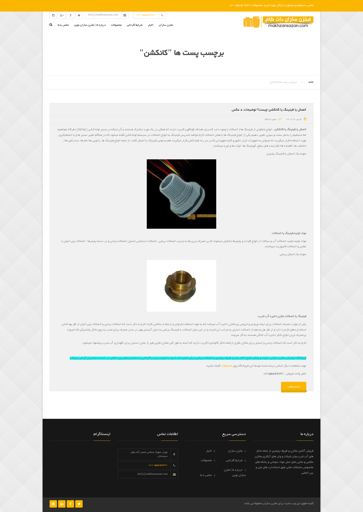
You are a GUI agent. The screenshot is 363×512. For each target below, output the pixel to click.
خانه (311, 82)
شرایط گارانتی (135, 25)
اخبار (150, 25)
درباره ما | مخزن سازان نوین (90, 25)
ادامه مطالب (294, 387)
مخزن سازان (166, 25)
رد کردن (223, 5)
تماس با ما (63, 25)
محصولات (116, 25)
